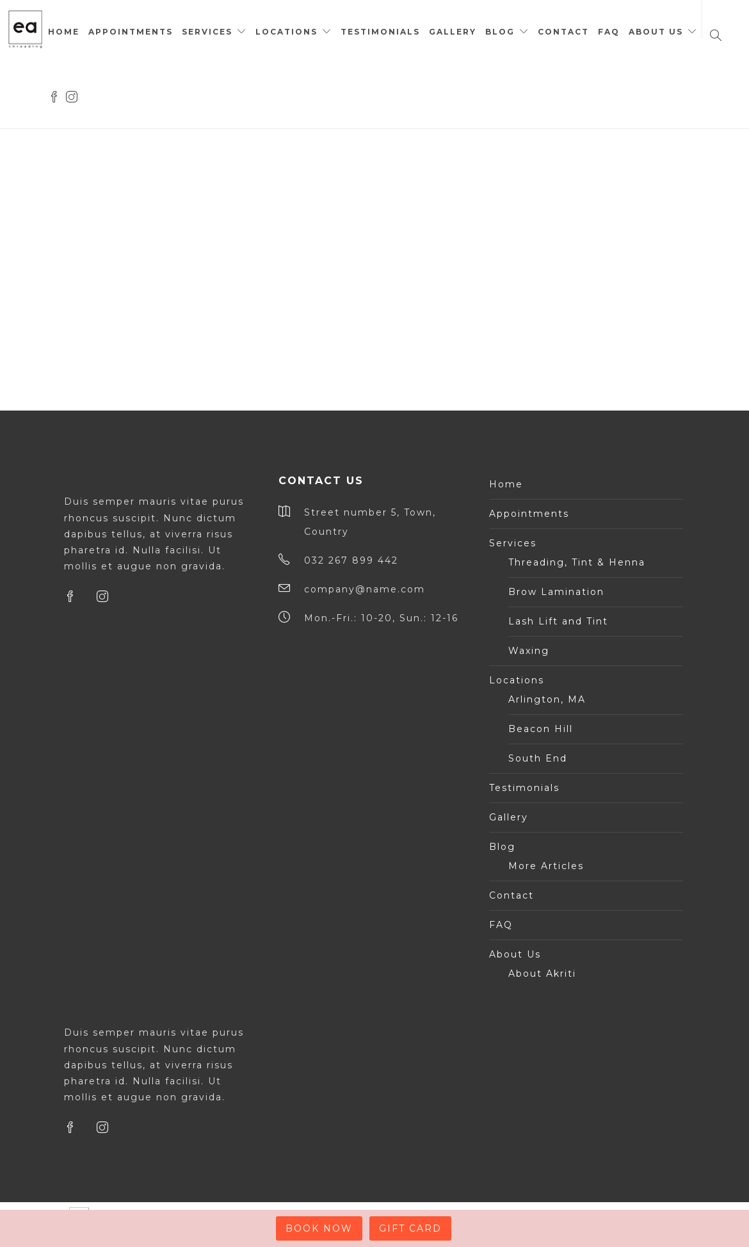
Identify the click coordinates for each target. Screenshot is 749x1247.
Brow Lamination (556, 592)
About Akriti (542, 973)
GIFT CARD (410, 1228)
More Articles (546, 866)
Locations (286, 32)
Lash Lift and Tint (558, 621)
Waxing (528, 650)
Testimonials (380, 32)
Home (63, 32)
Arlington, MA (547, 699)
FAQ (609, 32)
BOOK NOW (319, 1228)
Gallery (452, 32)
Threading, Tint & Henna (576, 562)
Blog (500, 32)
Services (207, 32)
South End (537, 758)
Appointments (130, 32)
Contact (563, 32)
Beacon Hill (540, 729)
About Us (656, 32)
